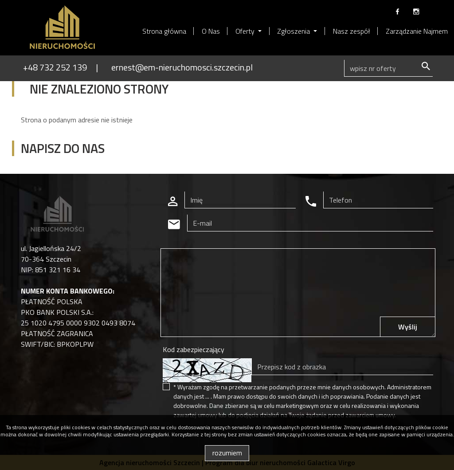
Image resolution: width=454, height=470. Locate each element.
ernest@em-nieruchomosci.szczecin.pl (182, 67)
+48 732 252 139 (55, 67)
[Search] (388, 68)
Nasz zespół (351, 31)
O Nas (211, 31)
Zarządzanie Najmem (417, 31)
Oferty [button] (245, 31)
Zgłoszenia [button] (294, 31)
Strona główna (164, 31)
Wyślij (407, 326)
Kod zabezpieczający (193, 349)
